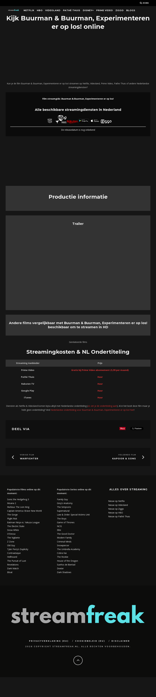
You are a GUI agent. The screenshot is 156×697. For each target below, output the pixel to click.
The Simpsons (64, 507)
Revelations (13, 564)
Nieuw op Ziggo (116, 508)
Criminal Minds (64, 541)
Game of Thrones (65, 522)
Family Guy (62, 499)
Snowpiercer (63, 545)
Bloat (9, 572)
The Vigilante (13, 537)
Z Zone (10, 541)
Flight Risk (12, 518)
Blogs (130, 10)
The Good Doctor (65, 533)
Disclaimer (121, 641)
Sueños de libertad (66, 564)
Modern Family (64, 537)
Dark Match (13, 568)
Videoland (52, 10)
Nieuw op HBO (115, 512)
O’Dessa (11, 533)
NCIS (59, 526)
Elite (59, 530)
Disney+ (88, 10)
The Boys (61, 518)
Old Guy (11, 545)
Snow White (13, 530)
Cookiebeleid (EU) (90, 641)
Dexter (60, 568)
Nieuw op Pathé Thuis (119, 516)
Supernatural (63, 510)
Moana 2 (11, 503)
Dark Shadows (64, 572)
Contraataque (14, 553)
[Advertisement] (78, 56)
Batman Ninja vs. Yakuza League (23, 522)
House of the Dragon (67, 560)
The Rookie (62, 556)
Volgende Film (127, 455)
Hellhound (12, 556)
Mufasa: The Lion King (18, 507)
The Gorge (12, 514)
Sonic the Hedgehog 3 (18, 499)
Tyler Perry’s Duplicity (17, 549)
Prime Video (104, 10)
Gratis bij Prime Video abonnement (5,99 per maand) (100, 370)
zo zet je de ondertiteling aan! (102, 405)
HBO (40, 10)
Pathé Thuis (71, 10)
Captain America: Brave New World (24, 510)
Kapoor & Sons (124, 458)
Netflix (29, 10)
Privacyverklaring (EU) (49, 641)
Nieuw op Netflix (116, 501)
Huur (100, 376)
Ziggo (119, 10)
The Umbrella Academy (68, 549)
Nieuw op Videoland (118, 505)
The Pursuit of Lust (16, 560)
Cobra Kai (62, 553)
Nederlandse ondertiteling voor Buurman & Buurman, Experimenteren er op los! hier (92, 409)
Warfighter (29, 458)
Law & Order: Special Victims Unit (73, 514)
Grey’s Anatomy (65, 503)
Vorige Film (27, 455)
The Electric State (15, 526)
